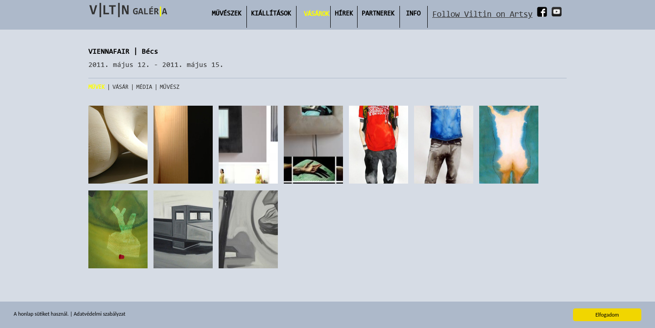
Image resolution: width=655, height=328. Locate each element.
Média (144, 86)
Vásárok (316, 13)
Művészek (226, 13)
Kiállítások (271, 13)
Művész (169, 86)
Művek (96, 86)
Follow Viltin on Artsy (482, 14)
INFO (413, 13)
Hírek (344, 13)
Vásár (120, 86)
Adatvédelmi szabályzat (99, 314)
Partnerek (378, 13)
